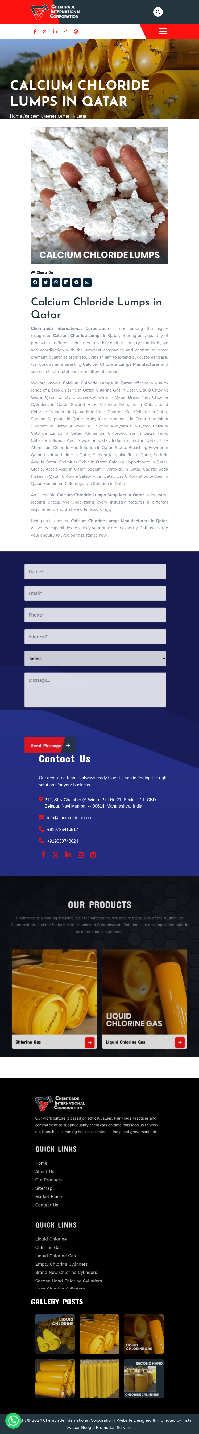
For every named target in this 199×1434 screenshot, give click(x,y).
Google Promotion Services (107, 1428)
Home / (17, 116)
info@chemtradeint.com (65, 817)
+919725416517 (58, 829)
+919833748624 (58, 840)
